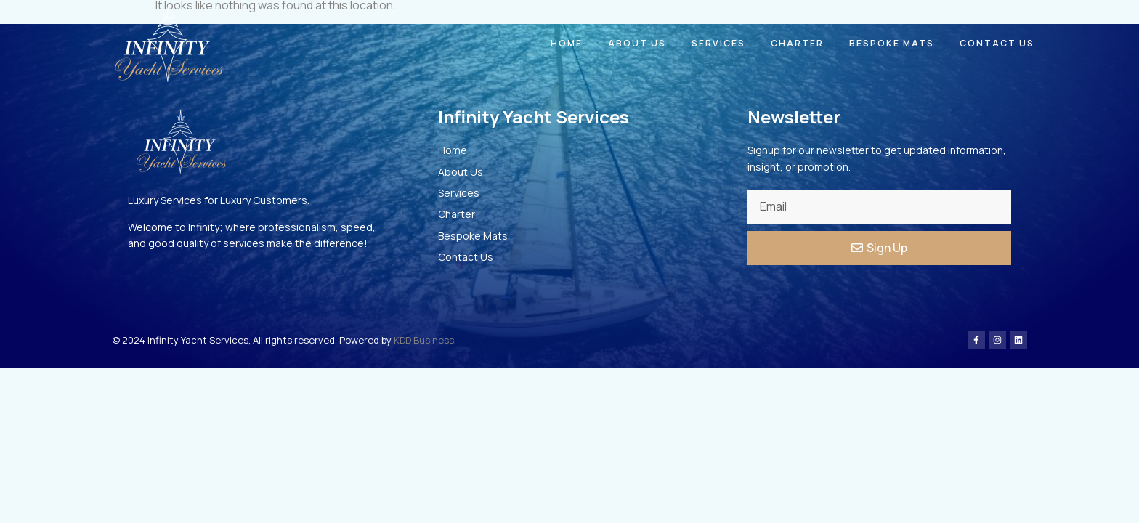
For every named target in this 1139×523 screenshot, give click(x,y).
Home (567, 43)
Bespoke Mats (891, 43)
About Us (637, 43)
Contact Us (997, 43)
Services (718, 43)
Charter (797, 43)
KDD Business (424, 339)
